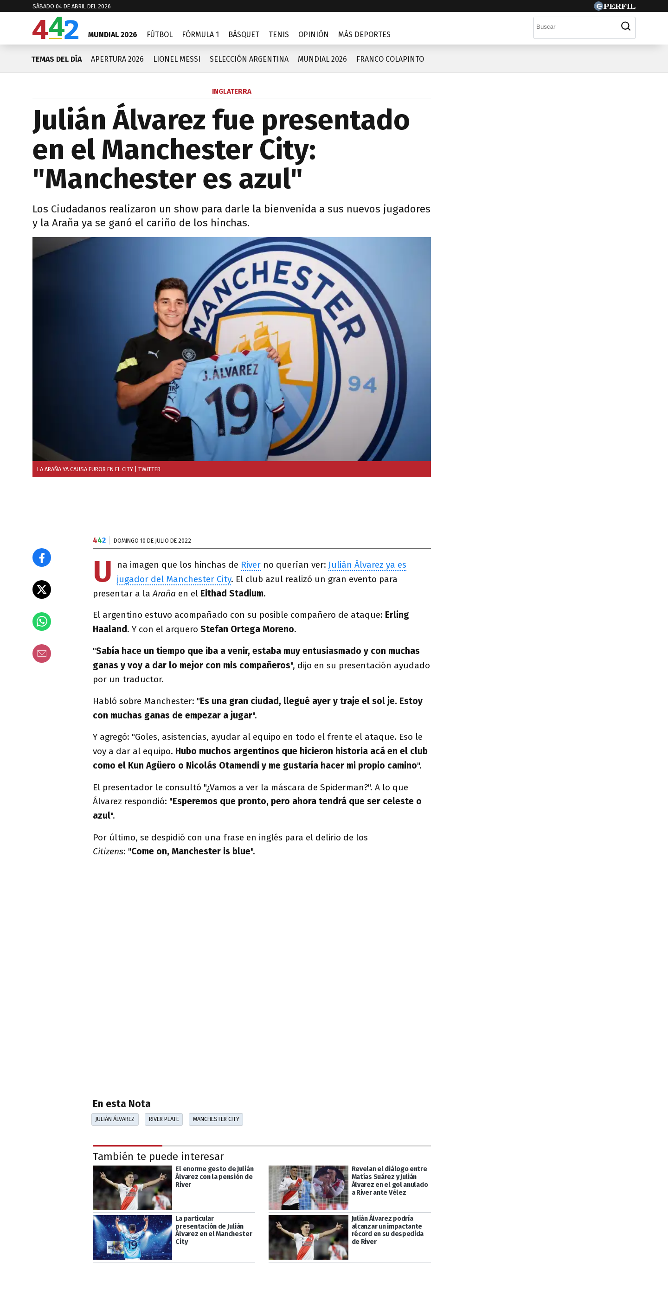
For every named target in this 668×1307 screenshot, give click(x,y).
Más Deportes (364, 34)
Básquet (243, 34)
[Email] (41, 653)
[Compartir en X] (41, 589)
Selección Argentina (249, 59)
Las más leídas (489, 92)
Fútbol (160, 34)
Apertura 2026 (117, 59)
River (251, 564)
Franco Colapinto (390, 59)
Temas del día (56, 59)
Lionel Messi (176, 59)
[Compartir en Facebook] (41, 557)
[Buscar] (575, 26)
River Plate (164, 1118)
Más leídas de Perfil (500, 489)
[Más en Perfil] (90, 1280)
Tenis (279, 34)
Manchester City (216, 1118)
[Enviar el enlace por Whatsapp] (41, 621)
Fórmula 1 (200, 34)
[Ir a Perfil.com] (615, 8)
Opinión (313, 34)
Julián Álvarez (115, 1118)
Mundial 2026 (112, 34)
